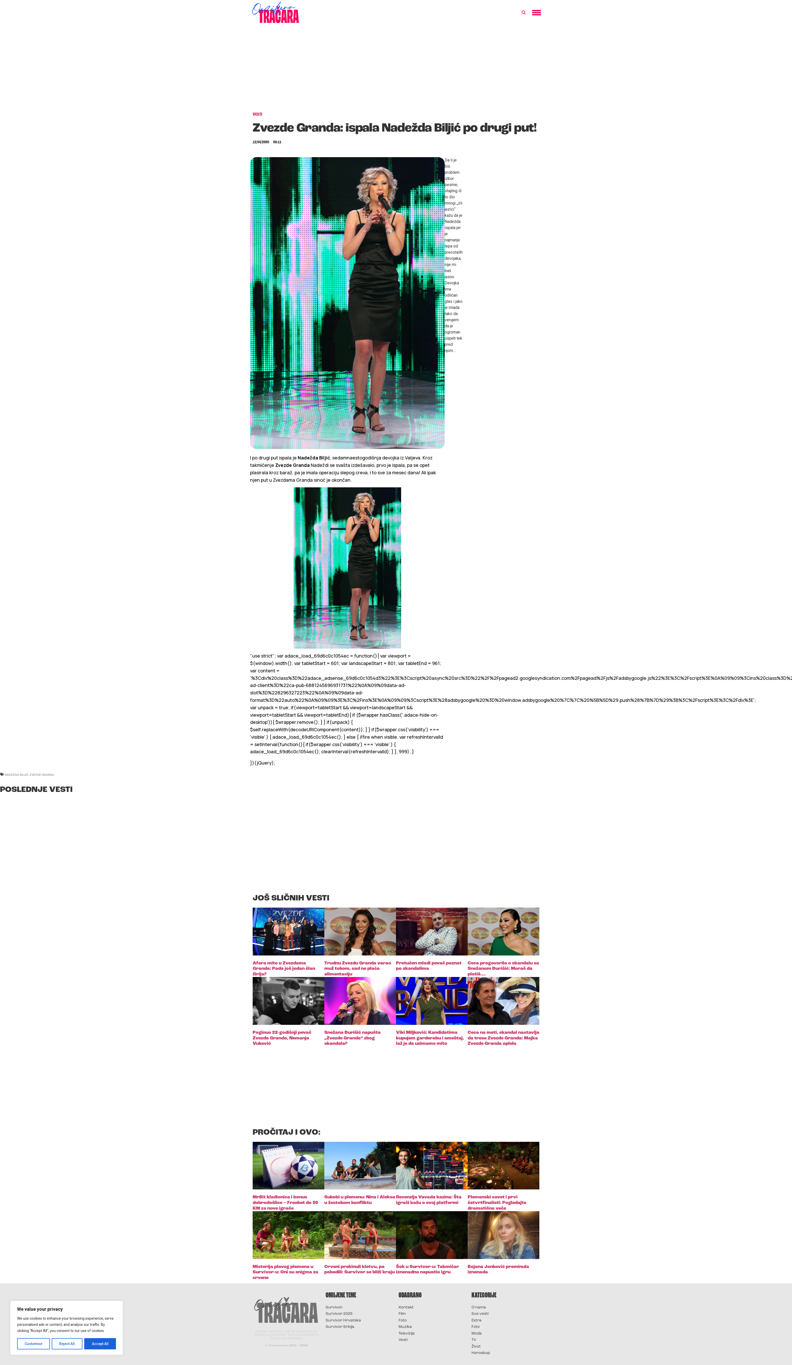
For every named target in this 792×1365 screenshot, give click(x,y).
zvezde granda (41, 774)
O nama (479, 1307)
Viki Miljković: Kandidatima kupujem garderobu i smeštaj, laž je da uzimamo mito (430, 1038)
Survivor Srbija (340, 1327)
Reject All (67, 1344)
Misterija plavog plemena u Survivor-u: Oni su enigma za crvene (285, 1272)
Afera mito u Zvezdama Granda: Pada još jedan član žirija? (284, 969)
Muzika (405, 1327)
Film (402, 1314)
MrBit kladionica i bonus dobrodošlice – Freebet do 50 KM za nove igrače (285, 1203)
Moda (477, 1334)
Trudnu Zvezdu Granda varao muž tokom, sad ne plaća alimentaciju (357, 969)
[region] (66, 1328)
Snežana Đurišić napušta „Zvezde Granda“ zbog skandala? (352, 1038)
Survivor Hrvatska (343, 1321)
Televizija (407, 1334)
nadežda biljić (16, 774)
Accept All (100, 1344)
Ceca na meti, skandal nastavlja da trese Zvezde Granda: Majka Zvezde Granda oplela (503, 1038)
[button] (523, 12)
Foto (403, 1321)
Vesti (403, 1340)
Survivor (334, 1307)
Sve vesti (480, 1314)
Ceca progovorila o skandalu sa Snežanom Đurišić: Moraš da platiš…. (503, 969)
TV (474, 1340)
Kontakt (406, 1307)
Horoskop (481, 1353)
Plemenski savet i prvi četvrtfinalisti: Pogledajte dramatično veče (497, 1203)
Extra (476, 1321)
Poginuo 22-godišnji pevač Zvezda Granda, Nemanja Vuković (282, 1038)
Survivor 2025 (339, 1314)
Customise (34, 1344)
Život (476, 1347)
